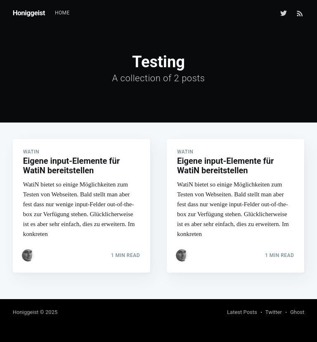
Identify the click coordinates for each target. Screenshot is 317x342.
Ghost (297, 312)
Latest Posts (242, 312)
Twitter (273, 312)
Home (62, 13)
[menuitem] (62, 13)
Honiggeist (29, 13)
